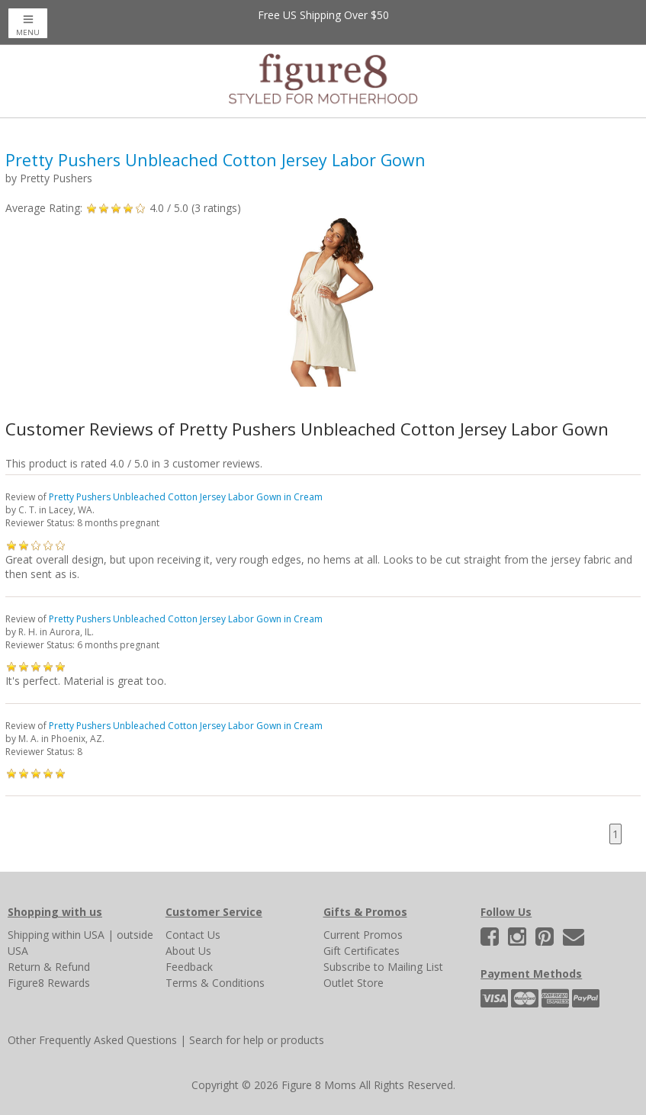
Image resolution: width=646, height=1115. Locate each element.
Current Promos (363, 934)
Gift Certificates (361, 950)
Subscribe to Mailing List (383, 966)
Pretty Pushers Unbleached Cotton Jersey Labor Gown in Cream (186, 496)
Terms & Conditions (215, 982)
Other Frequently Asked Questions (92, 1040)
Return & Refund (49, 966)
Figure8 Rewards (49, 982)
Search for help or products (256, 1040)
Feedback (189, 966)
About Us (188, 950)
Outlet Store (353, 982)
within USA (78, 934)
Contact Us (193, 934)
